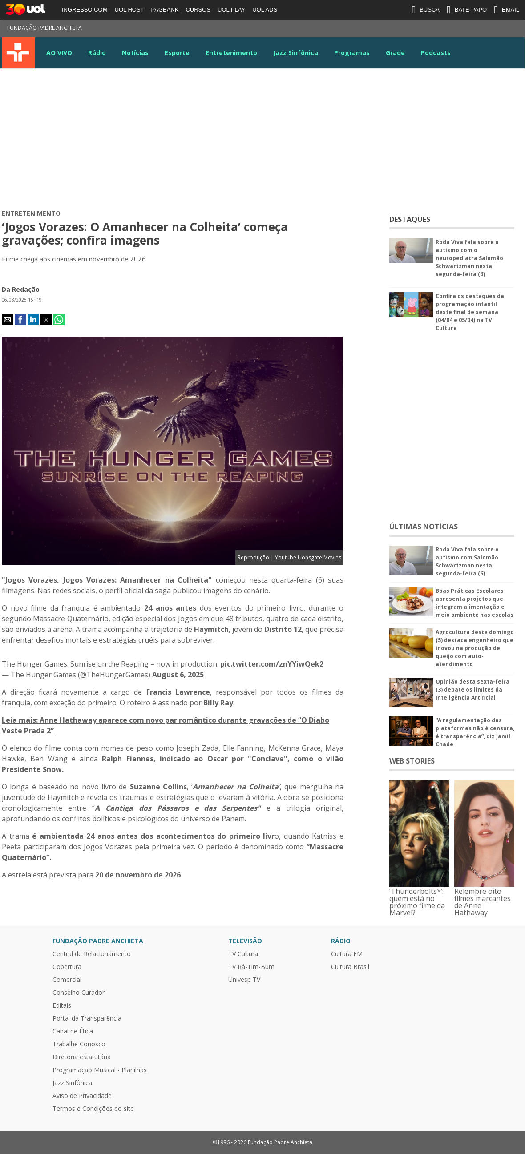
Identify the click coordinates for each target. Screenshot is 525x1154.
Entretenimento (231, 52)
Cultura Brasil (350, 967)
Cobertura (66, 967)
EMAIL (506, 10)
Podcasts (436, 52)
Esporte (177, 52)
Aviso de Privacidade (82, 1096)
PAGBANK (165, 9)
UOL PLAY (231, 9)
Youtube (451, 29)
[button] (7, 319)
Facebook (403, 29)
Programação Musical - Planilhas (99, 1070)
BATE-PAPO (467, 10)
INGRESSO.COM (85, 9)
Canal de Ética (72, 1031)
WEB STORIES (412, 761)
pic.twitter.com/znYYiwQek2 (271, 664)
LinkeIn (467, 29)
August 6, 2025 (178, 675)
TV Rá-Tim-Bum (251, 967)
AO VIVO (59, 52)
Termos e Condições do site (93, 1109)
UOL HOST (129, 9)
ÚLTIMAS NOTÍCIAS (423, 526)
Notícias (135, 52)
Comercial (66, 980)
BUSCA (426, 10)
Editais (61, 1005)
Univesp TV (244, 980)
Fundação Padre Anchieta (44, 28)
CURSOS (198, 9)
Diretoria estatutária (81, 1057)
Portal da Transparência (86, 1018)
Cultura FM (347, 954)
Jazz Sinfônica (295, 52)
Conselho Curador (78, 992)
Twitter (419, 29)
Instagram (435, 29)
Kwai (515, 29)
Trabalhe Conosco (78, 1044)
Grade (395, 52)
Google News (483, 29)
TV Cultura (18, 52)
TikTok (499, 29)
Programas (352, 52)
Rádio (97, 52)
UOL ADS (264, 9)
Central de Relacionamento (91, 954)
